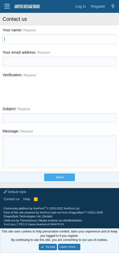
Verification (12, 75)
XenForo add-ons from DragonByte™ (63, 212)
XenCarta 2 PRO (14, 224)
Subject (9, 108)
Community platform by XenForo (42, 208)
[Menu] (7, 6)
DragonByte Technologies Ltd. (22, 216)
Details (47, 216)
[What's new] (113, 6)
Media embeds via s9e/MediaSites (60, 220)
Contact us (11, 199)
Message (10, 131)
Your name (12, 30)
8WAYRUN (57, 224)
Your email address (19, 52)
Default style (15, 192)
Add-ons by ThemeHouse (21, 220)
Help (26, 199)
